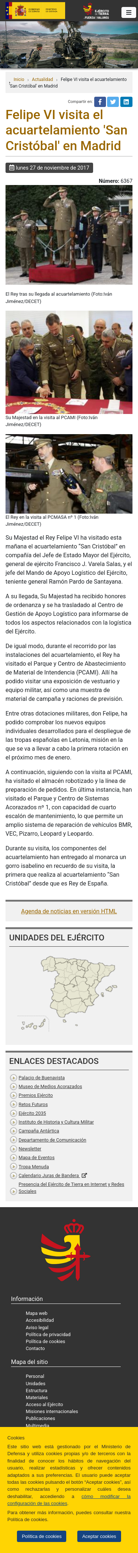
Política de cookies (41, 1536)
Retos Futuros (33, 1104)
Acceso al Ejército (44, 1404)
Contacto (35, 1348)
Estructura (36, 1390)
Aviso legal (37, 1327)
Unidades (35, 1383)
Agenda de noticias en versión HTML (69, 911)
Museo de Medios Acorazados (50, 1086)
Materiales (37, 1397)
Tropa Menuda (34, 1166)
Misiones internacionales (52, 1411)
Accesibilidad (40, 1320)
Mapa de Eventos (37, 1157)
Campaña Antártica (39, 1131)
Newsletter (30, 1148)
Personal (35, 1376)
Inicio (19, 79)
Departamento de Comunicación (52, 1140)
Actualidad (42, 79)
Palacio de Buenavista (42, 1077)
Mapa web (36, 1313)
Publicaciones (40, 1418)
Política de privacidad (48, 1334)
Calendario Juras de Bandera (49, 1175)
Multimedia (37, 1425)
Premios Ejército (36, 1095)
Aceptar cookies (99, 1536)
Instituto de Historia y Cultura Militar (56, 1122)
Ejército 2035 (32, 1113)
